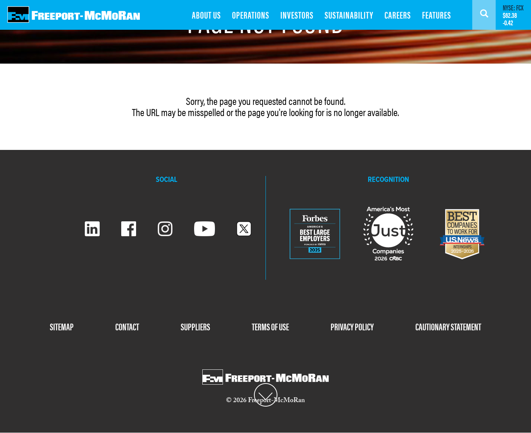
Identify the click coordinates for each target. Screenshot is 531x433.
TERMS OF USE (270, 326)
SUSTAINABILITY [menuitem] (349, 15)
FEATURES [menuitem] (436, 15)
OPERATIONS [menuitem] (250, 15)
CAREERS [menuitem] (397, 15)
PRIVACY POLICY (352, 326)
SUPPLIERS (195, 326)
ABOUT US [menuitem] (206, 15)
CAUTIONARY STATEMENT (448, 326)
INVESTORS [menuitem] (296, 15)
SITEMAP (62, 326)
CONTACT (127, 326)
